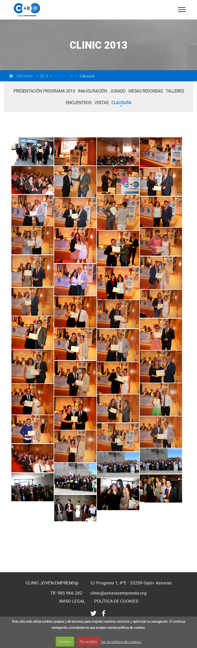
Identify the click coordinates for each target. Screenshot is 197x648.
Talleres (175, 91)
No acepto (88, 641)
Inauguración (92, 91)
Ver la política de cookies (121, 641)
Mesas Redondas (145, 91)
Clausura (62, 75)
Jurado (117, 91)
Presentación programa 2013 (44, 91)
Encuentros (78, 102)
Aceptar (64, 641)
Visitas (101, 102)
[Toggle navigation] (182, 9)
